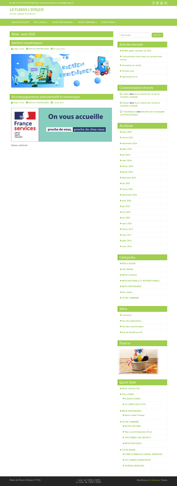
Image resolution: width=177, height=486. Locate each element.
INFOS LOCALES (129, 275)
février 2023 (127, 189)
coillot (126, 94)
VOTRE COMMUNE (86, 22)
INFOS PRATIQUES (133, 443)
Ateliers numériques (26, 43)
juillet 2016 (127, 240)
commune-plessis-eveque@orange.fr (57, 3)
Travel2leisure (129, 111)
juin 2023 (126, 183)
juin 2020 (126, 218)
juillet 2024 (127, 149)
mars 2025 (127, 132)
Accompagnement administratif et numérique (45, 97)
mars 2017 (127, 235)
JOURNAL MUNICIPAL (135, 465)
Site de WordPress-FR (132, 332)
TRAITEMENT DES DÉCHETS (138, 437)
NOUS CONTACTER (20, 22)
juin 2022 (126, 206)
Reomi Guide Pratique (135, 415)
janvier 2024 (127, 172)
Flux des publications (131, 321)
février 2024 (127, 166)
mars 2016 (127, 246)
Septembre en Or (130, 77)
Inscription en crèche (131, 65)
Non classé (127, 292)
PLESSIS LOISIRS (132, 398)
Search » (157, 35)
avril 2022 (126, 212)
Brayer (126, 103)
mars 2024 (127, 160)
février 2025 (127, 137)
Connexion (127, 315)
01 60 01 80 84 (22, 3)
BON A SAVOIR (129, 263)
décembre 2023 (129, 178)
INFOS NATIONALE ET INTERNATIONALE (141, 281)
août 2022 (126, 200)
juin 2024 (126, 155)
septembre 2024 (129, 143)
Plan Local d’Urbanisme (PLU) (138, 432)
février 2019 (127, 229)
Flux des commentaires (133, 326)
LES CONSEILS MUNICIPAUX (138, 460)
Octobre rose (128, 71)
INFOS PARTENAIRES (62, 22)
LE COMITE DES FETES (135, 404)
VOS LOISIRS (40, 22)
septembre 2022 (129, 195)
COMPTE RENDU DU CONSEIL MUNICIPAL (144, 454)
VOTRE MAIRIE (108, 22)
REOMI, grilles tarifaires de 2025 (136, 51)
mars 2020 (127, 223)
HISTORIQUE (127, 269)
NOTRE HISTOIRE (133, 426)
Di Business (153, 480)
